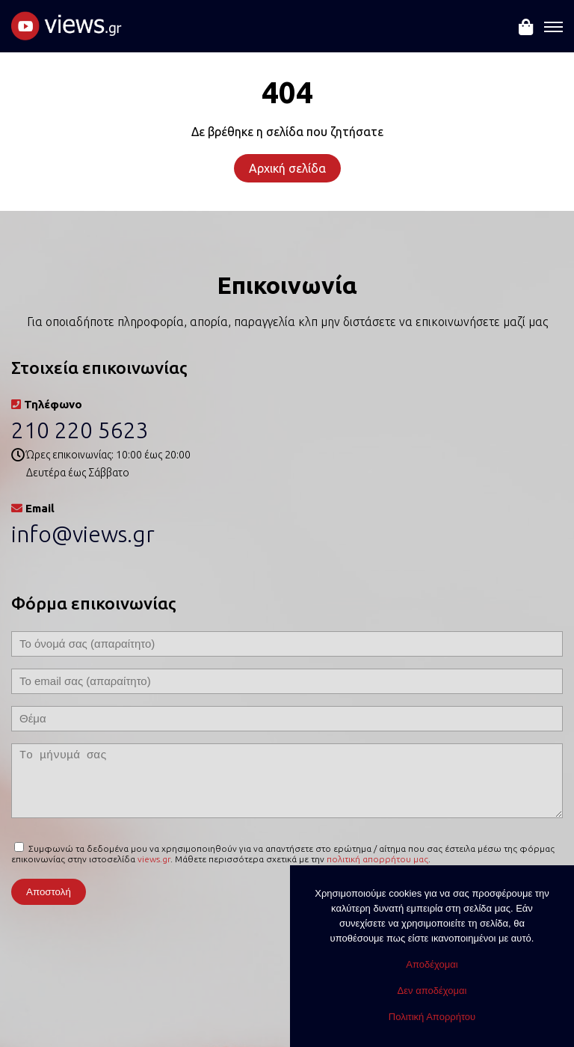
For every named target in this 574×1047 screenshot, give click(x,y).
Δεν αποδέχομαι (432, 990)
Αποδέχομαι (431, 964)
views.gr (154, 859)
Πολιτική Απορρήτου (432, 1016)
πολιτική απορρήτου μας (377, 859)
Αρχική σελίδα (287, 168)
